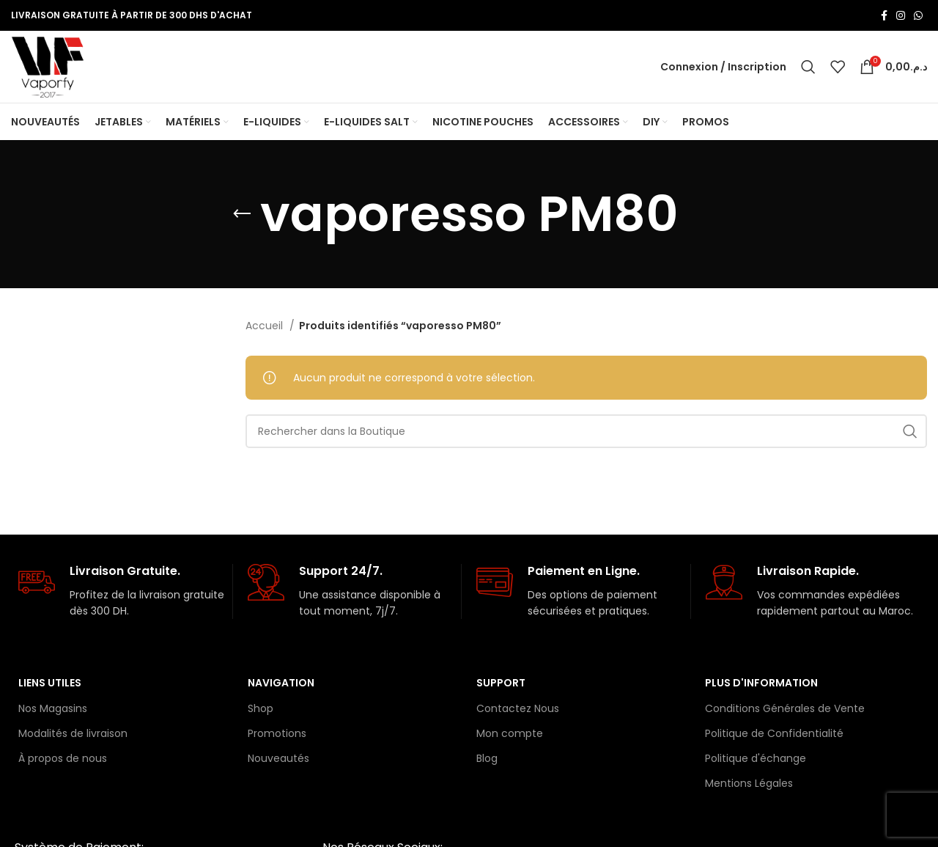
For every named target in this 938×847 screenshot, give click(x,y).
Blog (487, 762)
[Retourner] (242, 218)
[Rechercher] (808, 69)
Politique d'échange (755, 762)
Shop (260, 712)
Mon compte (509, 737)
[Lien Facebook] (884, 15)
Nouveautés (278, 762)
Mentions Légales (749, 787)
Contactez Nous (517, 712)
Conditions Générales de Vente (785, 712)
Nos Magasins (52, 712)
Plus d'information (761, 687)
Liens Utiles (49, 687)
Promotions (277, 737)
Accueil (265, 330)
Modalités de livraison (73, 737)
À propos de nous (62, 762)
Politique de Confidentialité (774, 737)
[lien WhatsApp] (918, 15)
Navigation (281, 687)
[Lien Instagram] (900, 15)
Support (500, 687)
